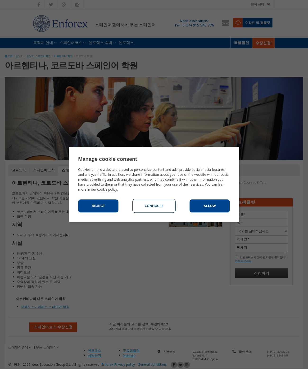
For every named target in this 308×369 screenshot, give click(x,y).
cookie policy (107, 189)
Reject (98, 206)
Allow (210, 206)
